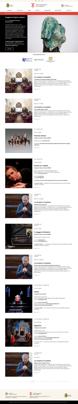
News (29, 10)
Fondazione (47, 10)
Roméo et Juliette (41, 166)
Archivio (9, 48)
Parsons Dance (40, 136)
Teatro (37, 10)
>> (71, 381)
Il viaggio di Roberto (42, 232)
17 (54, 381)
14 (47, 381)
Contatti (68, 10)
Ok (68, 402)
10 (37, 381)
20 (61, 381)
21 (64, 381)
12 (42, 381)
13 (44, 381)
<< (10, 381)
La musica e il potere (42, 77)
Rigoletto (37, 326)
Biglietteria (58, 10)
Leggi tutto (37, 89)
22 (66, 381)
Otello (36, 292)
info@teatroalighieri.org (11, 45)
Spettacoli (20, 10)
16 (52, 381)
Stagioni (9, 10)
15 (49, 381)
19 (59, 381)
